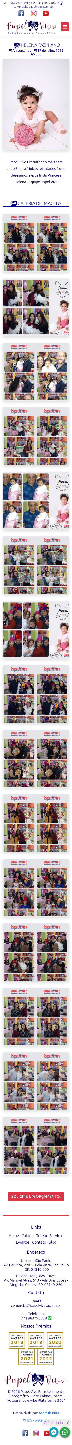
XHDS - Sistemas (36, 1420)
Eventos (22, 1242)
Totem (41, 1235)
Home (14, 1235)
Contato (39, 1242)
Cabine (27, 1235)
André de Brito (49, 1413)
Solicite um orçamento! (36, 1196)
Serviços (56, 1235)
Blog (52, 1242)
